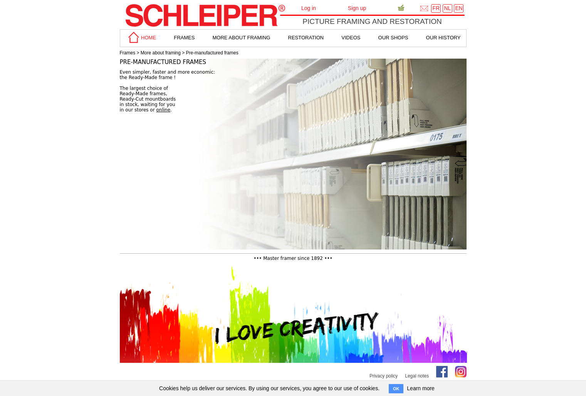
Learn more (421, 388)
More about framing (161, 53)
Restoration (306, 37)
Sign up (357, 8)
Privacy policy (383, 376)
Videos (350, 37)
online (163, 110)
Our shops (393, 37)
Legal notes (417, 376)
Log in (308, 8)
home (141, 37)
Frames (128, 53)
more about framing (241, 37)
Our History (443, 37)
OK (396, 388)
